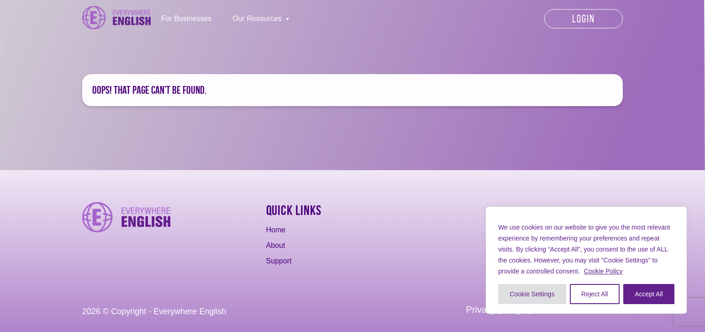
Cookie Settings (532, 294)
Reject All (594, 294)
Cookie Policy (603, 271)
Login (583, 19)
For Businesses (186, 18)
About (275, 245)
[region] (586, 260)
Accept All (649, 294)
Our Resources (257, 18)
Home (276, 230)
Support (279, 261)
